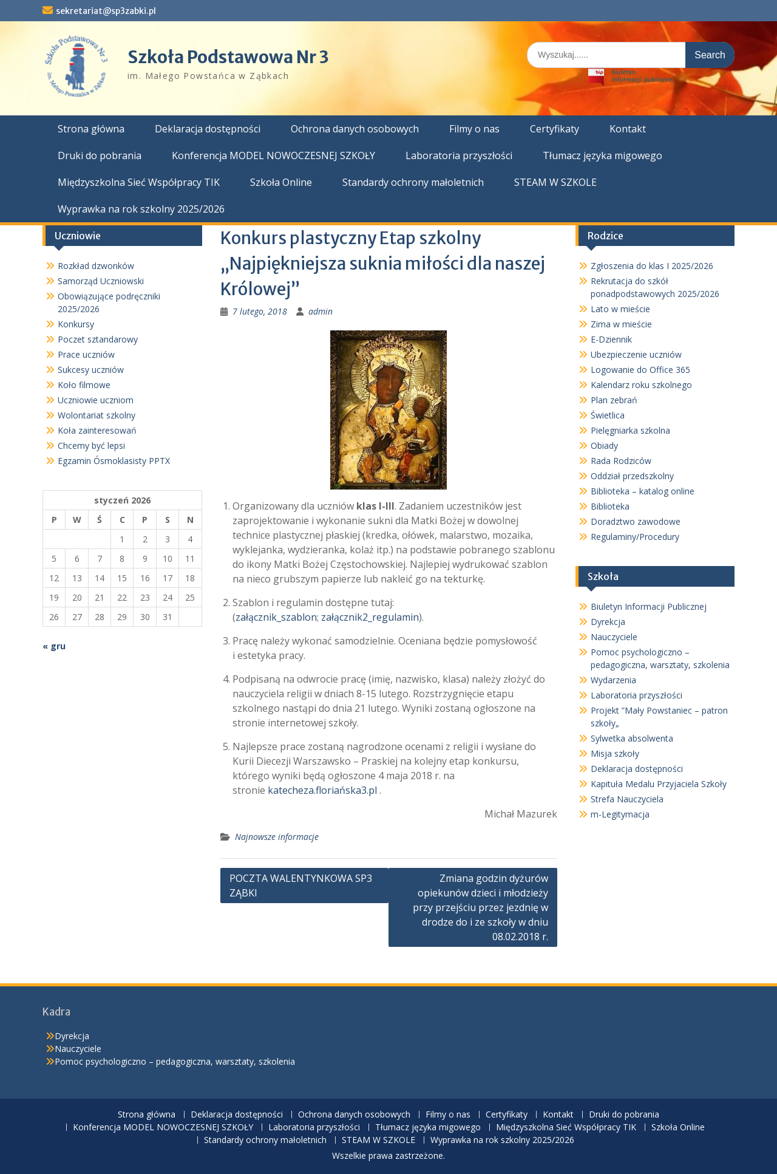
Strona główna (91, 128)
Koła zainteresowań (97, 430)
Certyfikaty (554, 128)
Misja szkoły (615, 753)
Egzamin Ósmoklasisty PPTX (114, 460)
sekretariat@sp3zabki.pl (106, 10)
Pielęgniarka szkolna (630, 430)
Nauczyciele (614, 637)
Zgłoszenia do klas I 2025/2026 (652, 265)
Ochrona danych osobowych (355, 128)
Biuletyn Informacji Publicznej (649, 606)
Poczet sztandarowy (98, 339)
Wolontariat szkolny (96, 415)
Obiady (604, 445)
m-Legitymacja (620, 814)
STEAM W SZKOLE (555, 182)
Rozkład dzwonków (96, 265)
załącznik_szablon (276, 617)
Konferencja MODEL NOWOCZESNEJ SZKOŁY (273, 155)
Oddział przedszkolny (632, 476)
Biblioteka (610, 506)
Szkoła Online (281, 182)
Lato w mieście (620, 309)
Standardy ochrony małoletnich (413, 182)
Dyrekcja (608, 621)
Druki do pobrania (99, 155)
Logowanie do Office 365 (640, 369)
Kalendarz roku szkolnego (641, 385)
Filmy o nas (474, 128)
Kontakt (627, 128)
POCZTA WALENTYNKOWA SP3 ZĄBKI (300, 885)
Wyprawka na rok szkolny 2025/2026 (141, 209)
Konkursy (76, 324)
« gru (54, 646)
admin (320, 311)
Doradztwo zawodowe (635, 521)
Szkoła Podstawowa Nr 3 (228, 57)
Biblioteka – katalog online (642, 491)
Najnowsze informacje (277, 836)
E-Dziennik (611, 339)
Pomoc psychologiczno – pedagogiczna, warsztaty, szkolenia (175, 1061)
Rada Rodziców (621, 460)
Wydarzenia (613, 680)
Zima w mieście (621, 324)
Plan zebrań (614, 400)
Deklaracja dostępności (207, 128)
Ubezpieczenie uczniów (636, 354)
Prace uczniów (86, 354)
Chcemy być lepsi (91, 445)
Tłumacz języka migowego (602, 155)
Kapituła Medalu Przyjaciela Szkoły (659, 784)
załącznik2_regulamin (370, 617)
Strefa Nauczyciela (627, 799)
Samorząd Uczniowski (101, 281)
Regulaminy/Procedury (635, 536)
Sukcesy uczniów (91, 369)
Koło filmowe (84, 385)
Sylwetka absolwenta (632, 738)
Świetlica (608, 415)
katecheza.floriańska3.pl (322, 790)
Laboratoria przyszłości (458, 155)
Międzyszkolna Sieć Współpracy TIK (139, 182)
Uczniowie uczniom (96, 400)
